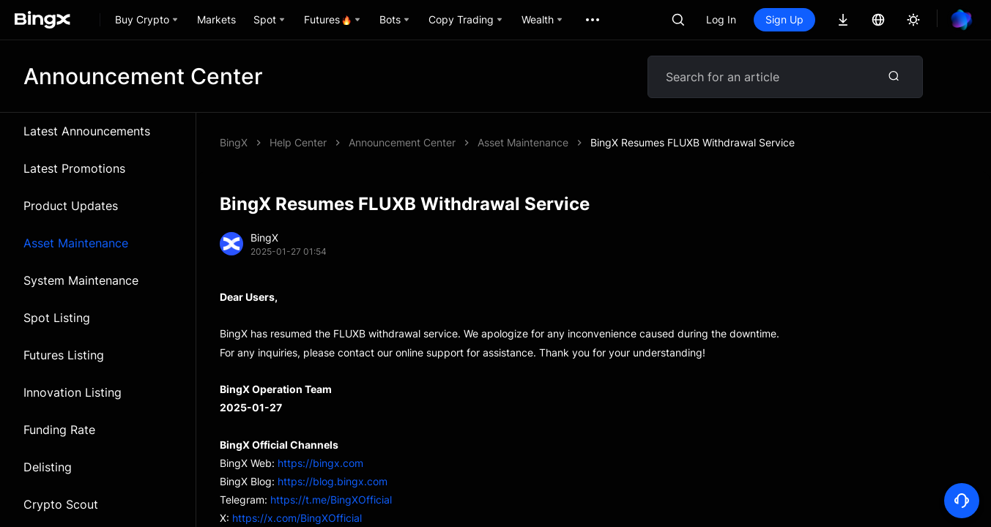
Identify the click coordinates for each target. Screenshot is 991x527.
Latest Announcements (86, 131)
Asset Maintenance (75, 243)
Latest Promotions (74, 168)
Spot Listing (56, 317)
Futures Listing (63, 355)
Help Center (298, 142)
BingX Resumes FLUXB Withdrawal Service (692, 142)
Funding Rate (59, 429)
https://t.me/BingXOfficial (331, 499)
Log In (721, 19)
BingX (234, 142)
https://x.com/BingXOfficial (297, 518)
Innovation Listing (72, 392)
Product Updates (70, 205)
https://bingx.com (320, 463)
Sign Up (784, 19)
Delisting (47, 467)
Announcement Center (402, 142)
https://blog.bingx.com (332, 481)
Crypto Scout (60, 504)
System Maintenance (80, 280)
